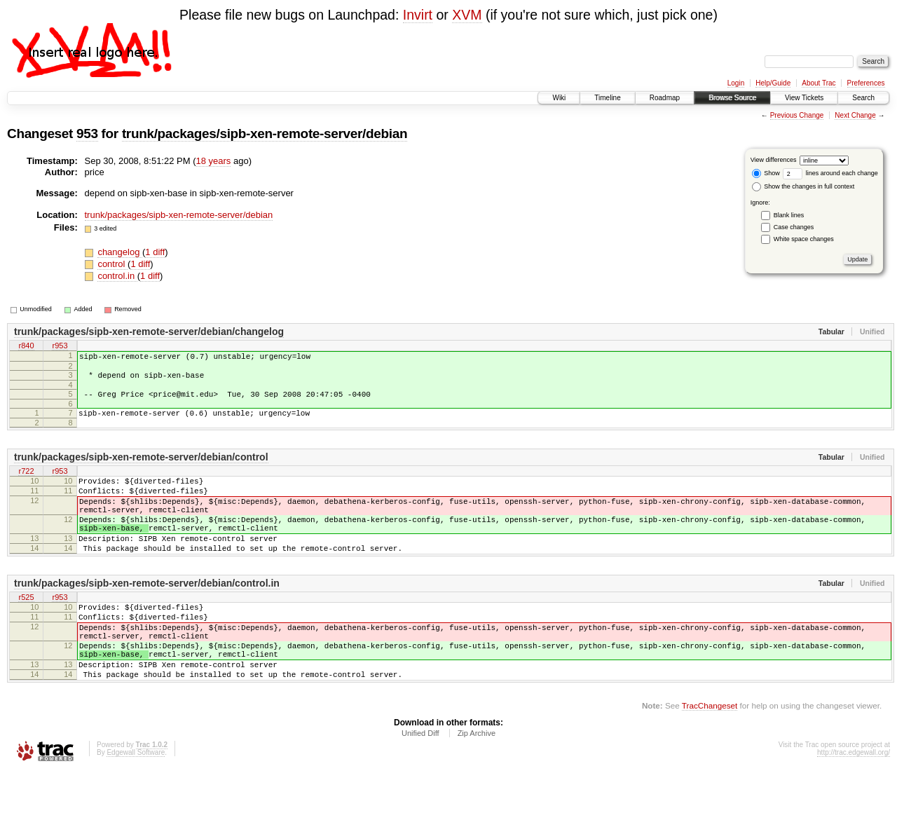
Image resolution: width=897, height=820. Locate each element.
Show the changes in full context (803, 186)
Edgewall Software (136, 801)
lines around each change (830, 173)
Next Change (855, 115)
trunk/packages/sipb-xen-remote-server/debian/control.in (147, 612)
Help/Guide (772, 83)
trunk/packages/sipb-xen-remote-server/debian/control (141, 467)
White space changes (804, 238)
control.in (117, 276)
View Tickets (804, 98)
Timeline (607, 98)
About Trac (818, 83)
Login (735, 83)
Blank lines (789, 215)
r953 (59, 346)
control (112, 264)
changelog (119, 252)
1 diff (155, 252)
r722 (26, 482)
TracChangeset (709, 753)
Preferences (866, 83)
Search (863, 98)
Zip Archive (476, 781)
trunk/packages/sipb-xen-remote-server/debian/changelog (149, 331)
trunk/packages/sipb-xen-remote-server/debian (264, 133)
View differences (774, 159)
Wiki (559, 98)
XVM (466, 14)
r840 (26, 346)
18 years (213, 161)
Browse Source (732, 98)
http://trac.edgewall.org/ (853, 801)
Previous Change (797, 115)
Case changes (794, 227)
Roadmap (665, 98)
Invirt (417, 14)
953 (87, 133)
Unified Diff (420, 781)
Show (766, 173)
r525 (26, 627)
